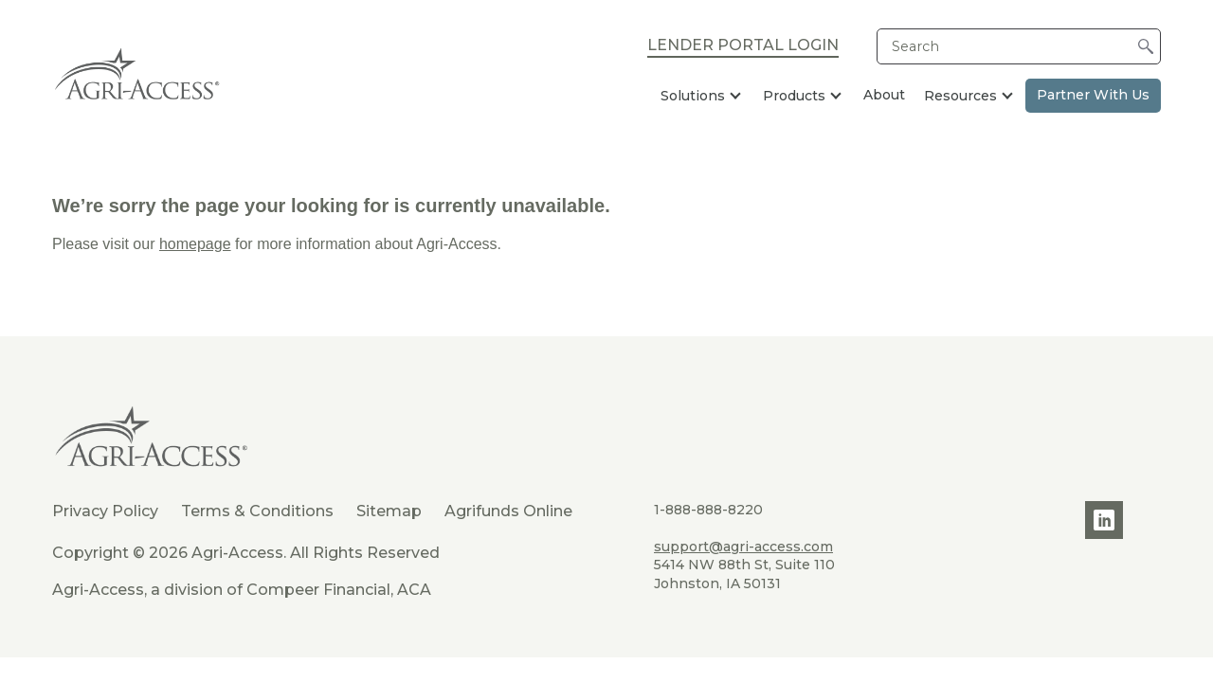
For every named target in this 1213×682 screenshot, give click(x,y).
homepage (195, 244)
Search (915, 46)
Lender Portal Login (743, 46)
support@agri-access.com (743, 546)
